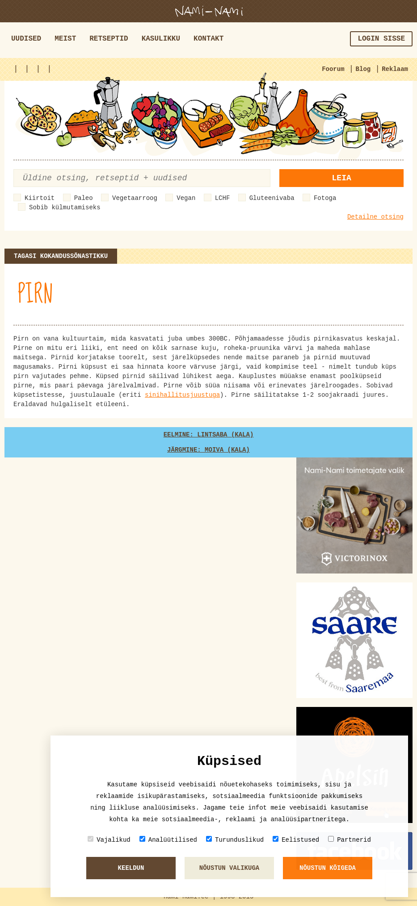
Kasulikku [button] (161, 39)
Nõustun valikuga (229, 868)
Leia (341, 178)
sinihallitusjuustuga (182, 395)
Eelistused (296, 840)
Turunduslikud (235, 840)
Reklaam (395, 69)
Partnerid (349, 840)
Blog (363, 69)
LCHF (222, 198)
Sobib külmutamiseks (65, 207)
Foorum (333, 69)
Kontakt (208, 39)
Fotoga (325, 198)
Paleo (83, 198)
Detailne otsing (375, 216)
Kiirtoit (40, 198)
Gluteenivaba (272, 198)
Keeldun (131, 868)
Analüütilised (168, 840)
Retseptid (108, 39)
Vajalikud (109, 840)
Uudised (26, 39)
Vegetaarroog (134, 198)
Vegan (186, 198)
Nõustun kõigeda (327, 868)
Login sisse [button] (381, 39)
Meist (65, 39)
